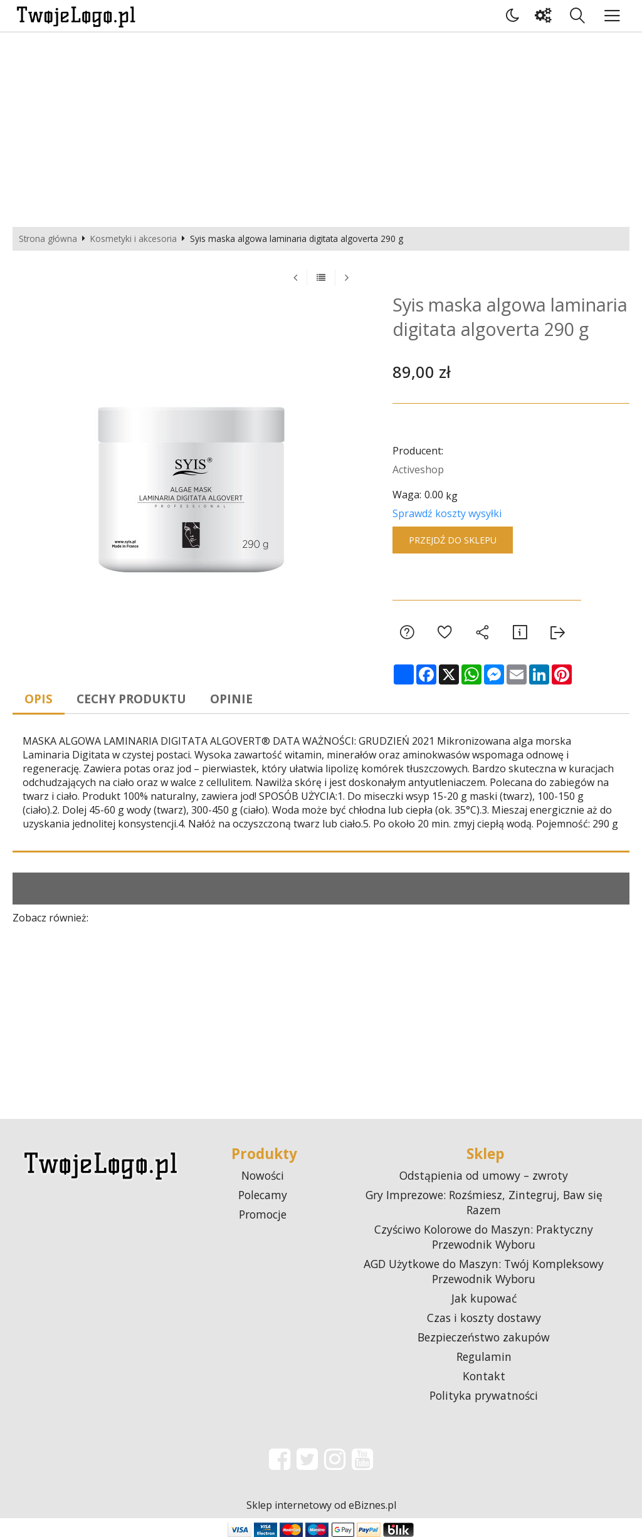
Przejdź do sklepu (453, 540)
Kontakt (484, 1375)
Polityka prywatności (483, 1395)
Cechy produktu (132, 698)
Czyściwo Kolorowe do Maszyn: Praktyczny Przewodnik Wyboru (483, 1237)
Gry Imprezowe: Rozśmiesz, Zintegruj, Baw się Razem (484, 1202)
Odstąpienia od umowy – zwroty (483, 1175)
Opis (39, 698)
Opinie (232, 698)
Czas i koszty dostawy (484, 1317)
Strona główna (48, 238)
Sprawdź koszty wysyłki (447, 513)
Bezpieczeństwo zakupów (484, 1337)
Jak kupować (484, 1298)
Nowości (262, 1175)
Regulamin (484, 1356)
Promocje (263, 1214)
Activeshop (418, 469)
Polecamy (262, 1194)
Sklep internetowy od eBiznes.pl (321, 1505)
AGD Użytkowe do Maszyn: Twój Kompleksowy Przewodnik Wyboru (484, 1271)
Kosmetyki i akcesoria (133, 238)
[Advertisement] (321, 126)
